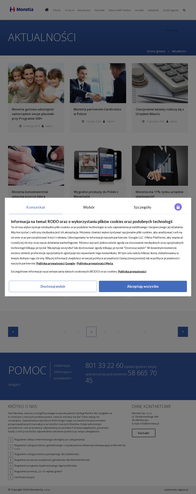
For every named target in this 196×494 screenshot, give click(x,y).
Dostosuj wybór (53, 286)
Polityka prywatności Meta (95, 263)
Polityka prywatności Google (55, 263)
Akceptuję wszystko (143, 286)
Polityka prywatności (132, 271)
